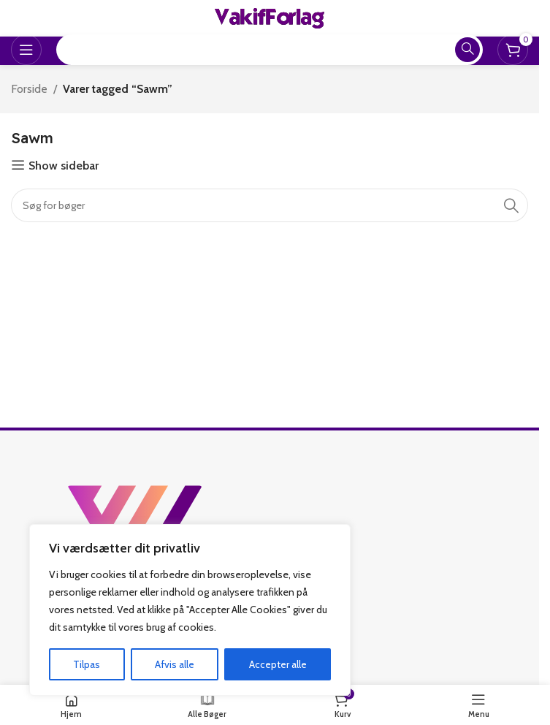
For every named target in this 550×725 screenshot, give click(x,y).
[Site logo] (269, 17)
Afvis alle (174, 664)
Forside (29, 89)
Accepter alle (278, 664)
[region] (190, 610)
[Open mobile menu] (26, 49)
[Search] (269, 205)
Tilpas (86, 664)
